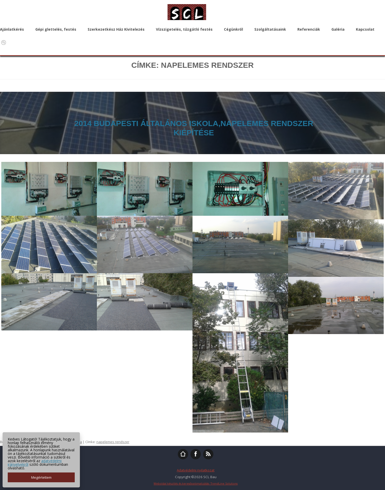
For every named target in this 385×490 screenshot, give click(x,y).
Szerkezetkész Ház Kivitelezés (116, 29)
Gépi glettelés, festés (55, 29)
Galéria (338, 29)
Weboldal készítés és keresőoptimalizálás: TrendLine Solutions (196, 483)
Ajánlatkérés (12, 29)
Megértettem (41, 477)
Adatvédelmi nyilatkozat (195, 470)
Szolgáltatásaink (270, 29)
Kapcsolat (365, 29)
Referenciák (308, 29)
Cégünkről (233, 29)
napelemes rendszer (112, 441)
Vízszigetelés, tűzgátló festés (184, 29)
